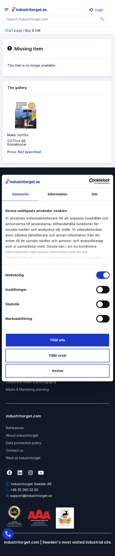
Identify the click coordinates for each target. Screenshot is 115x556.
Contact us (14, 450)
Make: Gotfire (17, 135)
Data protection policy (23, 443)
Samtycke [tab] (20, 194)
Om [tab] (94, 194)
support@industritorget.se (29, 496)
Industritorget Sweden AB (29, 484)
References (15, 428)
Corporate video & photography (31, 382)
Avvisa (57, 371)
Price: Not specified (24, 152)
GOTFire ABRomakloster (17, 142)
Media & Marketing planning (27, 389)
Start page (13, 30)
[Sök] (102, 19)
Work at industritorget (23, 458)
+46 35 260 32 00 (22, 490)
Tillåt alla (57, 340)
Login (96, 10)
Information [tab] (57, 194)
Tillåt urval (57, 355)
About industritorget (22, 435)
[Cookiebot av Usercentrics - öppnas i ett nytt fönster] (89, 181)
